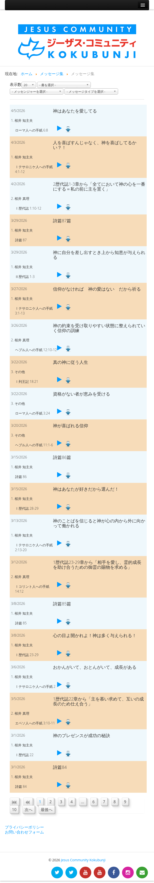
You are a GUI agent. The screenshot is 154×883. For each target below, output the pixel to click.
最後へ (46, 809)
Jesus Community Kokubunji (83, 860)
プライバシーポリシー (24, 827)
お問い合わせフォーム (24, 832)
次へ (28, 809)
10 (14, 809)
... (82, 801)
